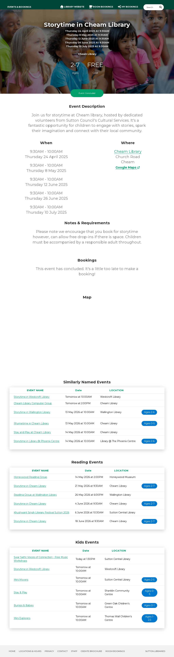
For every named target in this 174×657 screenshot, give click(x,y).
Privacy (49, 651)
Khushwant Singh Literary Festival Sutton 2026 (41, 512)
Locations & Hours (30, 651)
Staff (74, 651)
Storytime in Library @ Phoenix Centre (36, 441)
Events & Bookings (19, 7)
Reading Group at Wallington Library (35, 494)
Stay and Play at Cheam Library (32, 432)
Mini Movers (21, 579)
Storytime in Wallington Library (32, 412)
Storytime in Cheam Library (30, 485)
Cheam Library (128, 151)
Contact (62, 651)
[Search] (150, 7)
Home (12, 651)
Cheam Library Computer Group (33, 403)
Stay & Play (20, 592)
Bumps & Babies (23, 605)
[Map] (87, 337)
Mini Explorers (22, 618)
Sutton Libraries (155, 651)
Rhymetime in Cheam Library (31, 423)
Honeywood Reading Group (30, 477)
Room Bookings (115, 651)
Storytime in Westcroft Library (31, 396)
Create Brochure (91, 651)
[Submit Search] (161, 7)
